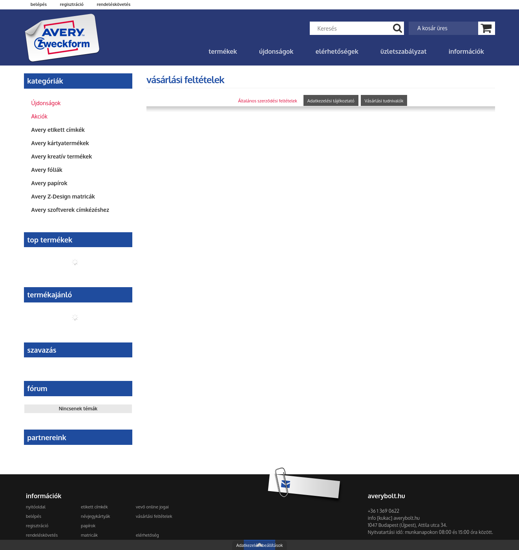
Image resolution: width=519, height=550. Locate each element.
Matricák (89, 535)
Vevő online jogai (152, 507)
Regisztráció (37, 525)
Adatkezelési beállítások (259, 545)
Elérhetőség (147, 535)
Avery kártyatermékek (60, 143)
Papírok (88, 525)
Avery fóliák (46, 169)
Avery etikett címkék (58, 129)
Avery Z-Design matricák (63, 196)
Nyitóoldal (36, 507)
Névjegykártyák (95, 516)
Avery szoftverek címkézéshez (70, 209)
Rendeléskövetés (42, 535)
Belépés (39, 4)
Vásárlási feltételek (154, 516)
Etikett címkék (94, 507)
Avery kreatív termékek (61, 156)
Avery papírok (49, 183)
